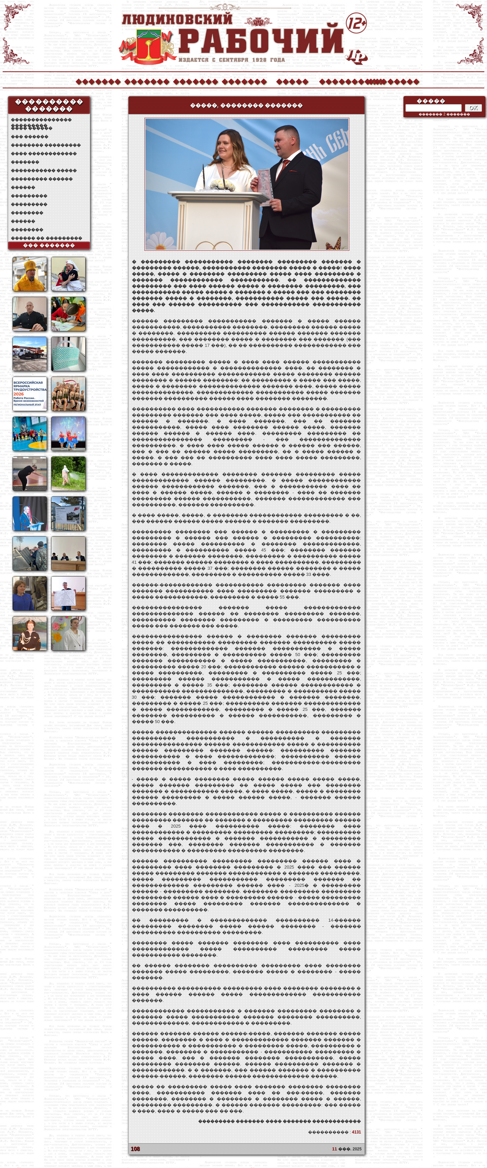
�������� (390, 80)
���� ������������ (44, 153)
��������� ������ (42, 179)
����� (292, 80)
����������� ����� (44, 170)
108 (135, 1149)
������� (97, 80)
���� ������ (31, 128)
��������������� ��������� (41, 119)
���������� (341, 80)
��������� (29, 196)
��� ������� (49, 245)
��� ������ (29, 136)
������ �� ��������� (46, 238)
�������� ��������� (46, 145)
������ (23, 187)
